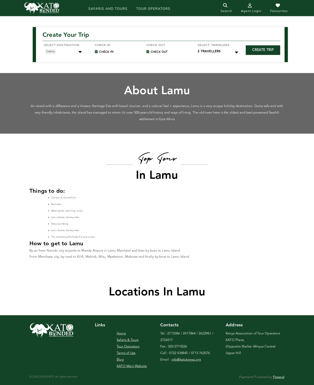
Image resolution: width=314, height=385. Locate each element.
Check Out (156, 45)
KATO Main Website (132, 366)
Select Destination (61, 45)
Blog (120, 359)
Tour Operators (128, 346)
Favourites (279, 8)
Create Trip (263, 50)
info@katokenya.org (186, 359)
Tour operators (153, 9)
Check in (102, 45)
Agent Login (251, 8)
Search (226, 8)
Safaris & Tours (127, 340)
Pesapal (279, 377)
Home (121, 333)
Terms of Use (126, 353)
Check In (106, 52)
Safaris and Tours (108, 9)
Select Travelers (213, 45)
